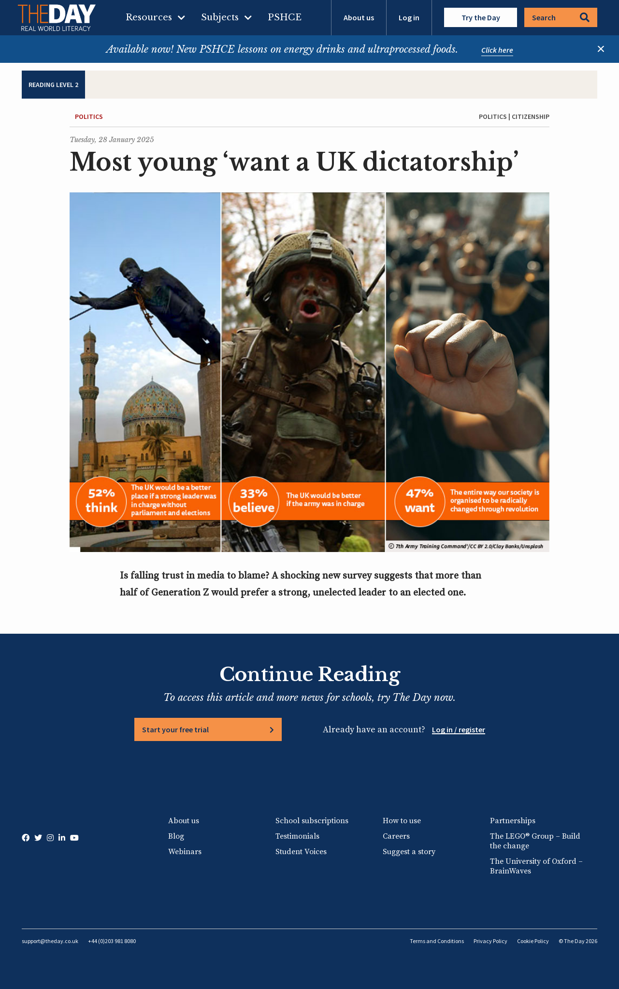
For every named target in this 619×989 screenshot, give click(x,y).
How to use (402, 821)
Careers (396, 836)
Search (561, 17)
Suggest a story (409, 852)
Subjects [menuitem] (220, 17)
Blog (176, 836)
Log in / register (458, 729)
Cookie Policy (533, 941)
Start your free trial (175, 729)
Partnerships (512, 821)
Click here (497, 50)
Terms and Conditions (437, 941)
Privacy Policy (490, 941)
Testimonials (297, 836)
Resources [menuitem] (149, 17)
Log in (409, 17)
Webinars (185, 852)
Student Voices (301, 852)
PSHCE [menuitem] (285, 17)
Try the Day (480, 17)
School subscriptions (311, 821)
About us (359, 17)
